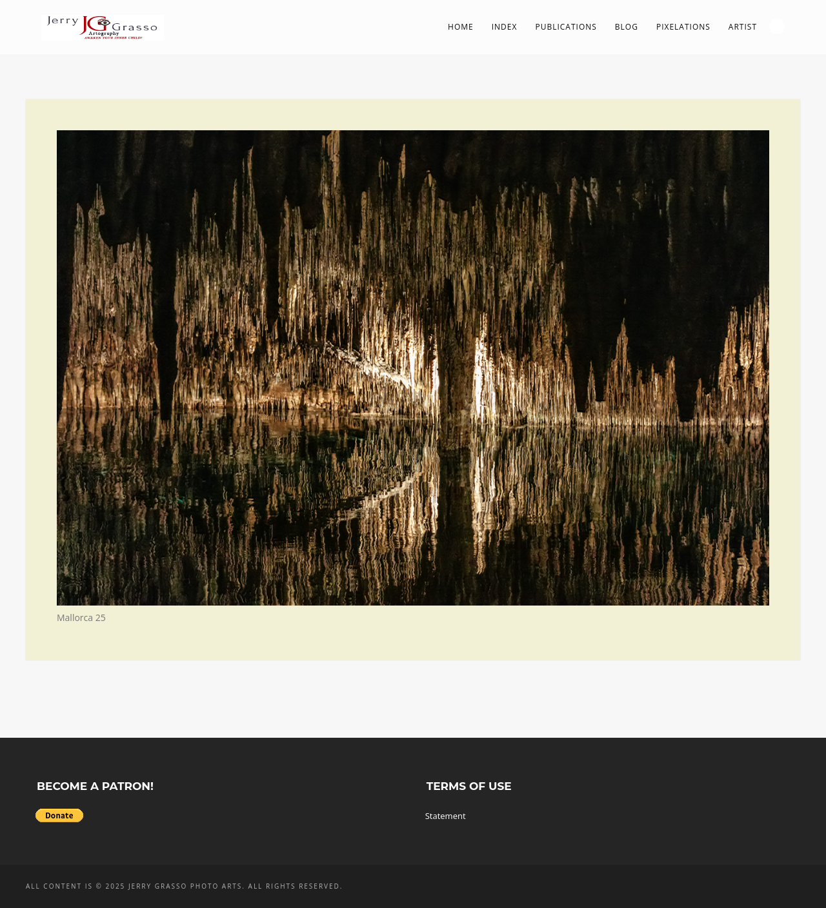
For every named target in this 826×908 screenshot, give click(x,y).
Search (777, 26)
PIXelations (683, 26)
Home (461, 26)
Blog (626, 26)
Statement (445, 816)
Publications (565, 26)
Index (505, 26)
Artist (743, 26)
